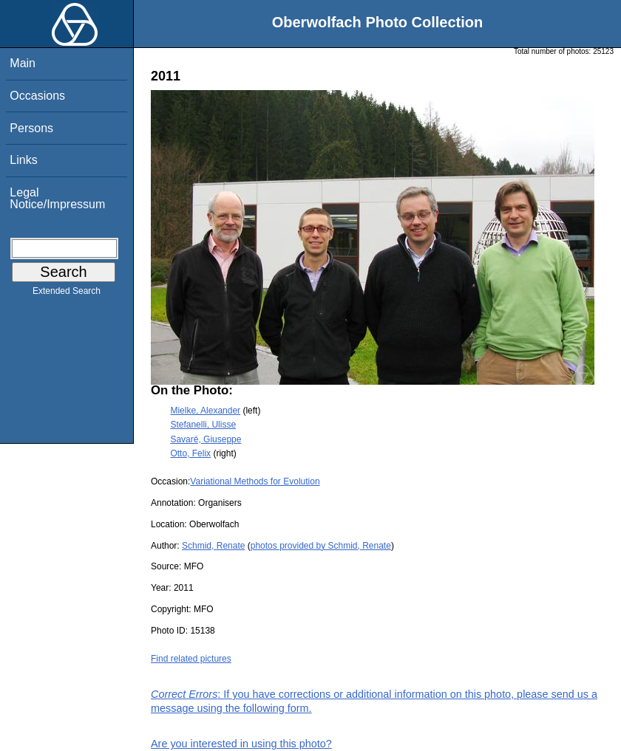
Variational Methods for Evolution (254, 481)
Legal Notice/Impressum (57, 198)
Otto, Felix (190, 453)
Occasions (37, 95)
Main (22, 63)
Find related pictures (191, 659)
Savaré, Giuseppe (205, 439)
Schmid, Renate (213, 546)
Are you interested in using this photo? (241, 744)
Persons (31, 128)
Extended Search (67, 293)
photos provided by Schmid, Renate (321, 546)
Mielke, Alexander (205, 410)
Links (23, 160)
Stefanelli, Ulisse (203, 424)
